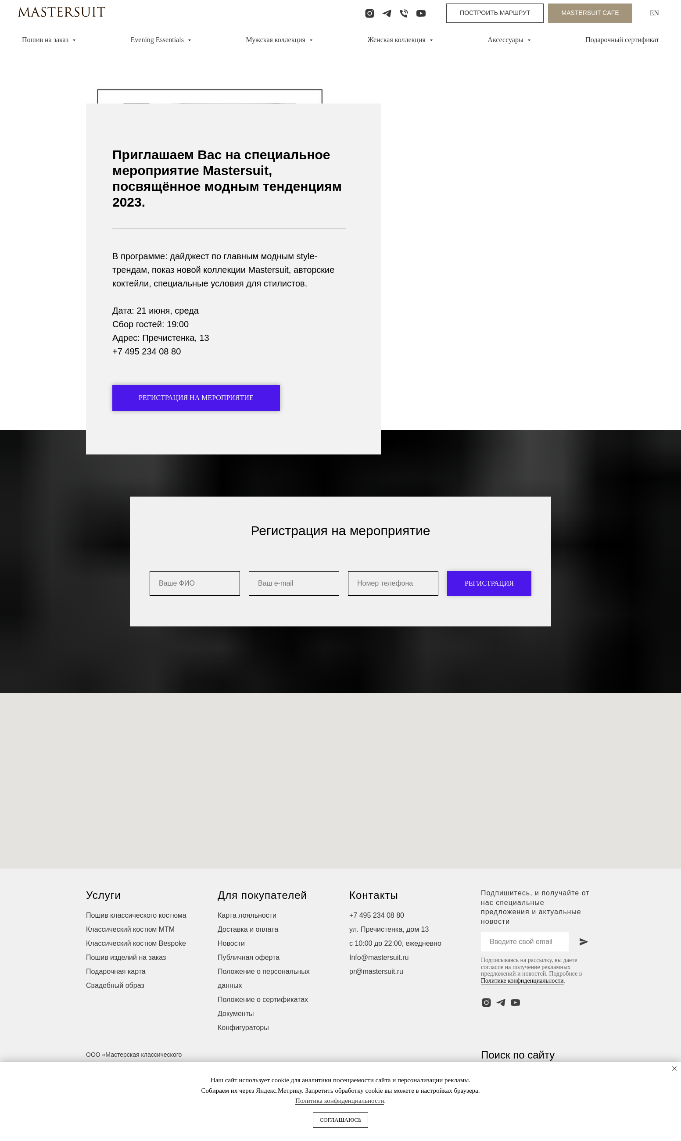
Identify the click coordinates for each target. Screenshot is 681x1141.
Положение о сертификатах (263, 1024)
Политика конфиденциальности (339, 1100)
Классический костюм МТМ (130, 954)
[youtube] (421, 13)
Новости (231, 968)
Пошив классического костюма (136, 940)
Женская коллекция (397, 39)
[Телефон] (403, 13)
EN (654, 13)
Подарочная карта (116, 996)
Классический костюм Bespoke (136, 968)
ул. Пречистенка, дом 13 (389, 954)
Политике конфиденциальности (522, 1005)
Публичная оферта (249, 982)
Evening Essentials (158, 39)
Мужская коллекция (276, 39)
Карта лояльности (247, 940)
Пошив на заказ (46, 39)
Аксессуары (506, 39)
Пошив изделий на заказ (126, 982)
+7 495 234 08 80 (376, 940)
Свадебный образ (115, 1010)
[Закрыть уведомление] (674, 1068)
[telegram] (386, 13)
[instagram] (369, 13)
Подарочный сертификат (622, 39)
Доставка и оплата (248, 954)
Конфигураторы (243, 1052)
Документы (236, 1038)
